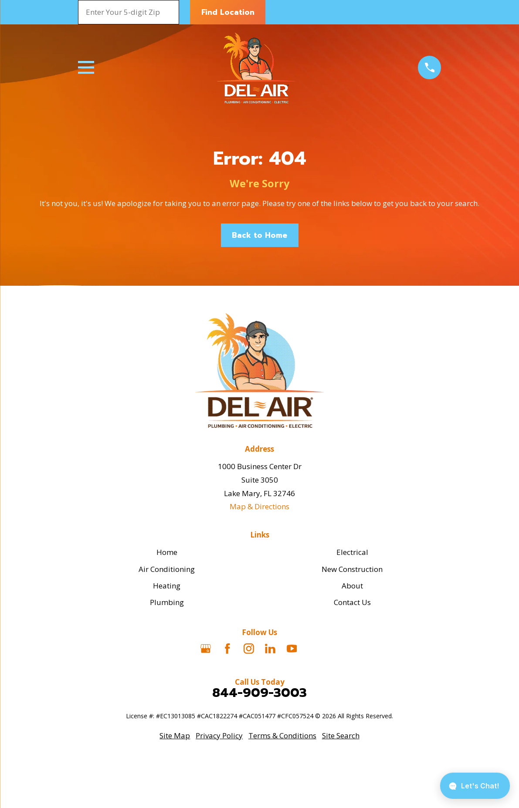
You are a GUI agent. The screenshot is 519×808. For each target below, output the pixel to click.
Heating (166, 586)
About (352, 586)
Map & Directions (259, 506)
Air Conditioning (167, 569)
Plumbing (167, 602)
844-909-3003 (259, 692)
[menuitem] (174, 736)
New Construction (352, 569)
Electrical (352, 552)
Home (166, 552)
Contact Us (352, 602)
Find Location (227, 12)
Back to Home (259, 235)
